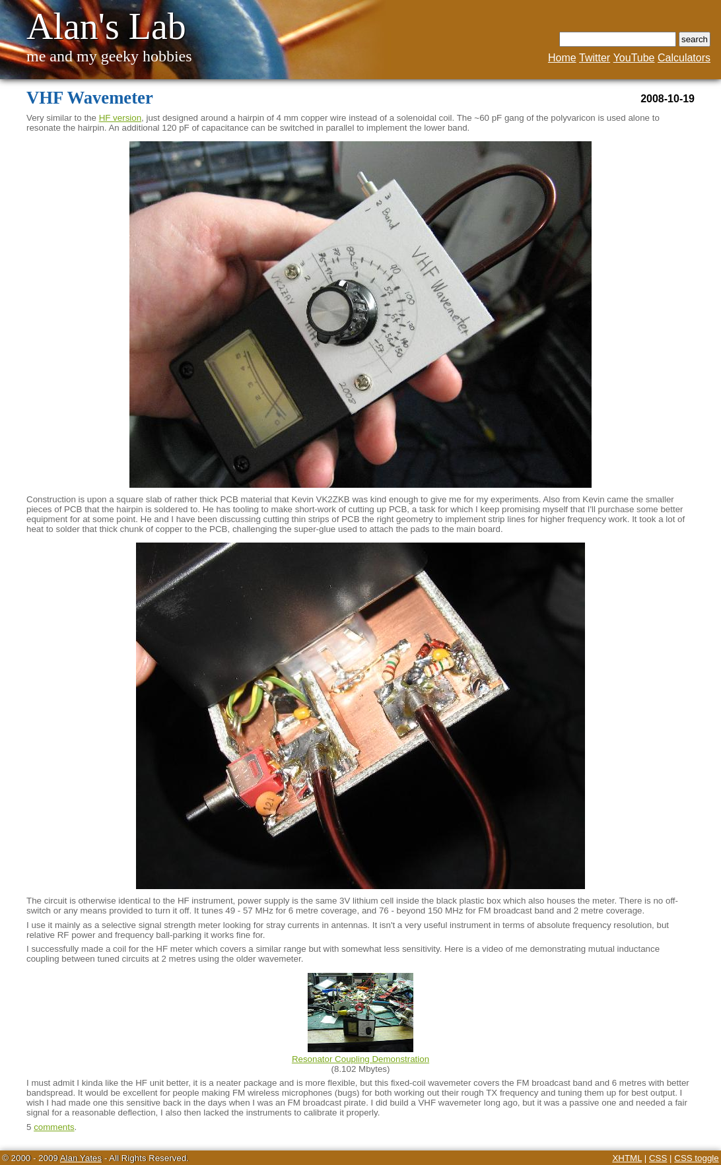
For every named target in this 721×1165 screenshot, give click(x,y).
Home (562, 57)
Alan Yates (81, 1158)
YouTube (634, 57)
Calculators (684, 57)
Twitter (594, 57)
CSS (658, 1158)
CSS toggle (696, 1158)
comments (54, 1127)
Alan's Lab (106, 26)
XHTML (627, 1158)
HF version (120, 118)
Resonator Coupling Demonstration (360, 1059)
